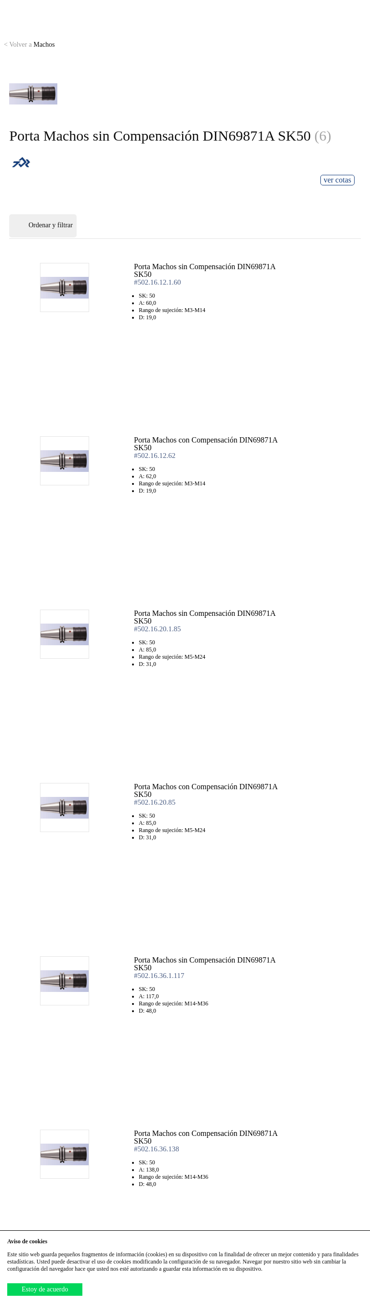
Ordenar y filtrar (43, 226)
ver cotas (337, 180)
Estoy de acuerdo (45, 1289)
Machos (29, 44)
